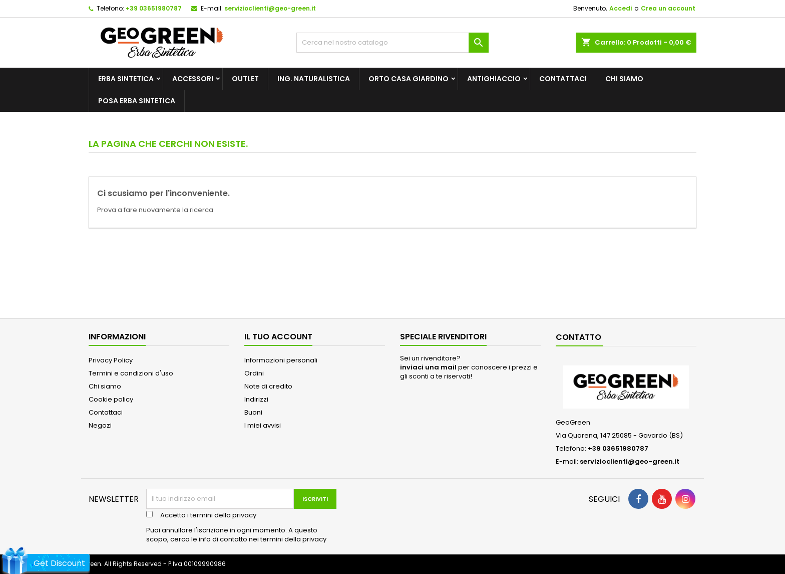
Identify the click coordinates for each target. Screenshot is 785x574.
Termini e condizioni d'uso (131, 373)
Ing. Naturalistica (313, 79)
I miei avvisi (262, 425)
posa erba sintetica (136, 101)
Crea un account (668, 8)
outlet (245, 79)
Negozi (100, 425)
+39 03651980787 (154, 8)
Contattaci (563, 79)
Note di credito (268, 386)
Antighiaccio (494, 79)
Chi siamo (624, 79)
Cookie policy (111, 399)
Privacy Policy (111, 360)
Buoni (253, 412)
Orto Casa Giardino (408, 79)
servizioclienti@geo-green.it (270, 8)
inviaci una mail (428, 367)
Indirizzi (256, 399)
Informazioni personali (280, 360)
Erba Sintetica (126, 79)
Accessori (192, 79)
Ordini (254, 373)
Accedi (620, 8)
